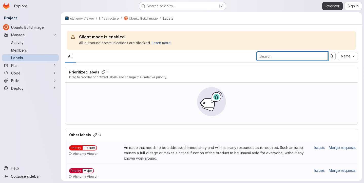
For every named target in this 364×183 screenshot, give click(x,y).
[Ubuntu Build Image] (30, 27)
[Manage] (30, 34)
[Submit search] (332, 56)
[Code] (30, 73)
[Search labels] (292, 56)
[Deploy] (30, 88)
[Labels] (30, 57)
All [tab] (70, 56)
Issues (319, 147)
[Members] (30, 50)
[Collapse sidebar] (30, 176)
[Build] (30, 80)
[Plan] (30, 65)
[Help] (30, 168)
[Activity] (30, 42)
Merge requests (342, 147)
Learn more (161, 43)
